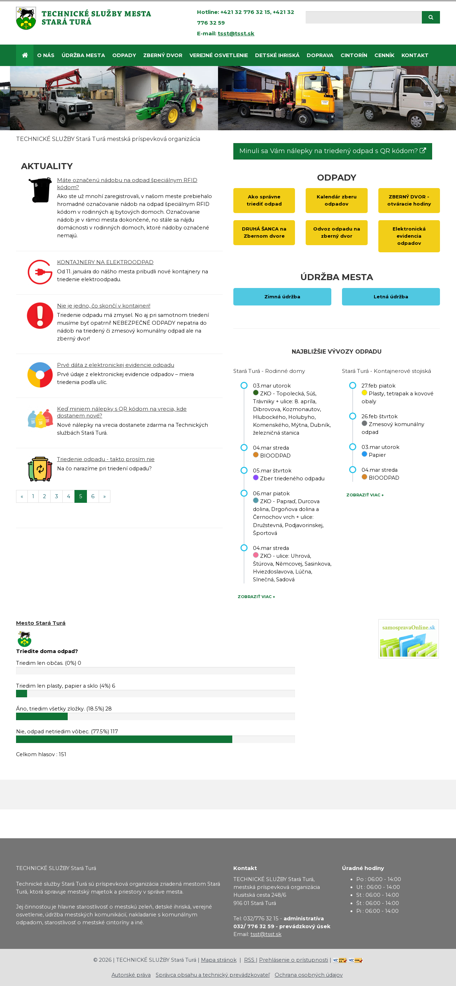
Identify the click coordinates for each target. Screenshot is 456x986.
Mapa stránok (219, 960)
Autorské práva (131, 975)
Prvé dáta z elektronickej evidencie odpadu (115, 364)
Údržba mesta (83, 55)
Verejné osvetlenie (219, 55)
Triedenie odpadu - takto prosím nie (106, 459)
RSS (250, 960)
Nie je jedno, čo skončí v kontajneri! (103, 305)
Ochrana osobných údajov (309, 975)
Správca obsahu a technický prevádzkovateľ (213, 975)
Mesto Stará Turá (41, 623)
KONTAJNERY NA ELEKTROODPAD (105, 262)
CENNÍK (384, 55)
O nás (46, 55)
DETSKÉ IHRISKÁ (277, 55)
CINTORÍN (354, 55)
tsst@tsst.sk (236, 33)
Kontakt (415, 55)
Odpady (124, 55)
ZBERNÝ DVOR (162, 55)
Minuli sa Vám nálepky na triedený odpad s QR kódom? (332, 151)
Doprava (320, 55)
